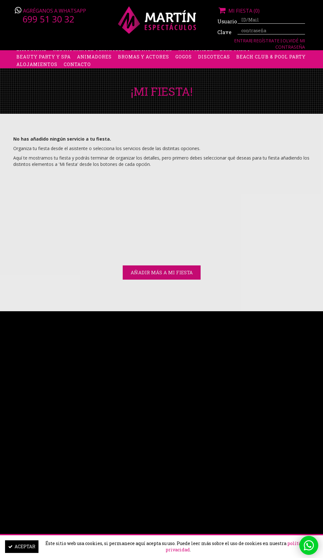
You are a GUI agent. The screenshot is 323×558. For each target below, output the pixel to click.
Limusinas (31, 63)
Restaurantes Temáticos (89, 63)
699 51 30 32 (48, 19)
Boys (252, 55)
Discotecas (214, 70)
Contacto (77, 78)
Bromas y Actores (143, 70)
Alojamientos (36, 78)
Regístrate (267, 41)
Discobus (278, 55)
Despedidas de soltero (119, 55)
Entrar (242, 41)
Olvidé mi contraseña (290, 44)
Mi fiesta (238, 10)
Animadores (94, 70)
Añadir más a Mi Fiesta (162, 272)
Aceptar (21, 546)
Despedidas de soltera (48, 55)
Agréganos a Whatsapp (54, 10)
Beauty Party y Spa (43, 70)
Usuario (225, 21)
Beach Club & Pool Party (271, 70)
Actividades (196, 63)
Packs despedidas (182, 55)
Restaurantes (151, 63)
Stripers (226, 55)
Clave (224, 32)
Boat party (235, 63)
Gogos (183, 70)
